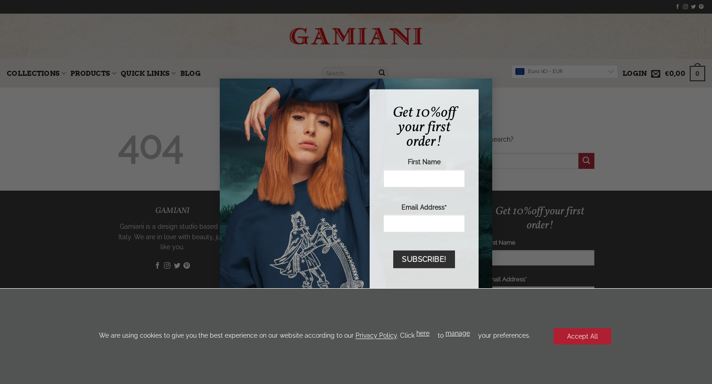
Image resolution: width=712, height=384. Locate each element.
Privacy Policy (375, 336)
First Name (424, 162)
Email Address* (424, 207)
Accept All (582, 336)
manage (457, 333)
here (422, 333)
